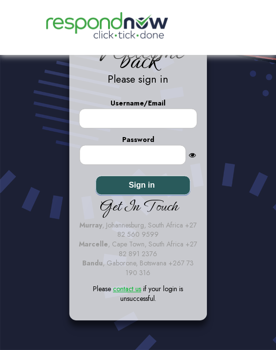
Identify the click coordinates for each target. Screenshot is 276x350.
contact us (127, 289)
